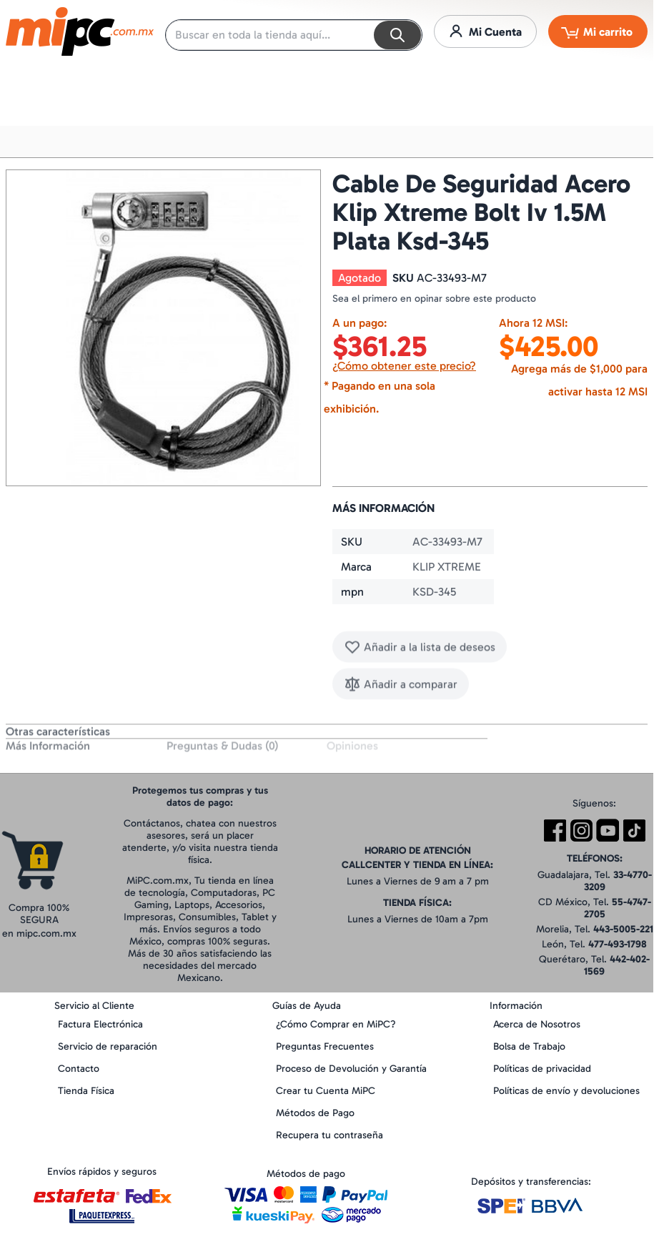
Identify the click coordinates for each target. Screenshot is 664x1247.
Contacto (78, 1069)
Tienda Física (86, 1091)
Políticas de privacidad (542, 1069)
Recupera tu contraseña (329, 1135)
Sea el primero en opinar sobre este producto (434, 298)
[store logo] (80, 31)
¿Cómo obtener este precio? (404, 366)
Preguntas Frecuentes (325, 1046)
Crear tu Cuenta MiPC (325, 1091)
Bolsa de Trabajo (529, 1046)
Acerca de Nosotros (536, 1024)
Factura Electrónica (100, 1024)
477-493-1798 (617, 944)
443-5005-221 (623, 929)
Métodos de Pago (315, 1113)
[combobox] (294, 35)
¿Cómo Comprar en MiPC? (336, 1024)
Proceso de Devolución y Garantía (351, 1069)
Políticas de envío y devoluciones (566, 1091)
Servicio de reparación (107, 1046)
